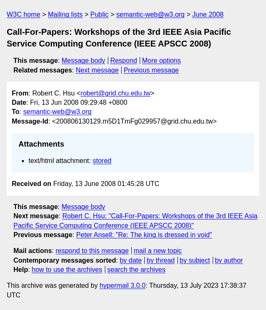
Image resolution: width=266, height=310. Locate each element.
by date (130, 260)
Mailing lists (65, 14)
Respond (123, 60)
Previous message (151, 70)
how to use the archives (67, 269)
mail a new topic (158, 250)
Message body (83, 60)
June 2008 (208, 14)
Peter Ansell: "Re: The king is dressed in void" (144, 234)
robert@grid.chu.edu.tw (116, 93)
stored (102, 160)
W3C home (23, 14)
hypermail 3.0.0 (122, 285)
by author (229, 260)
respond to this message (91, 250)
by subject (195, 260)
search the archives (136, 269)
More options (161, 60)
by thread (161, 260)
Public (99, 14)
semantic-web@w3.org (150, 14)
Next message (97, 70)
